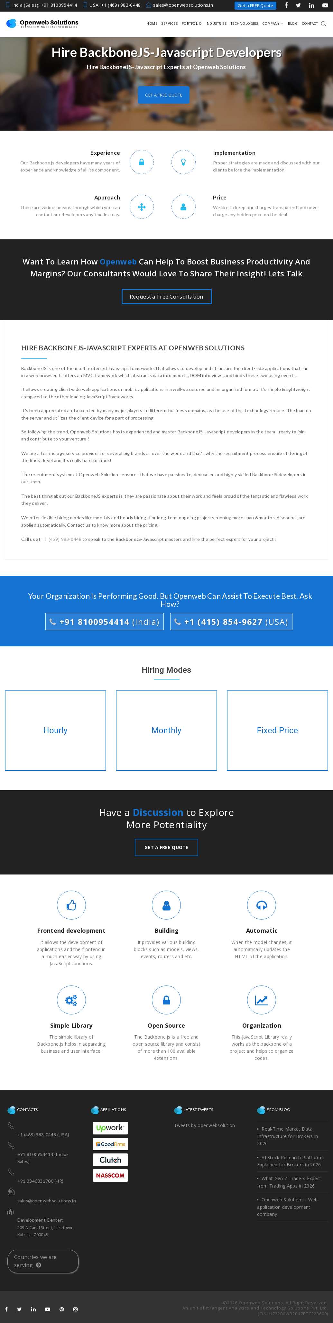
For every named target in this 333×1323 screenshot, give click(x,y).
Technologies (244, 23)
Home (151, 23)
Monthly (166, 730)
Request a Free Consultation (166, 296)
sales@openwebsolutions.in (183, 5)
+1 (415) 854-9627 (231, 621)
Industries (216, 23)
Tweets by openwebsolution (204, 1125)
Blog (293, 23)
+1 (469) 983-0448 (61, 539)
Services (169, 23)
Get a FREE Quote (255, 5)
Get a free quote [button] (163, 95)
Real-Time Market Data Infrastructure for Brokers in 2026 (287, 1136)
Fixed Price (277, 731)
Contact (310, 23)
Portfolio (192, 23)
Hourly (56, 730)
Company (272, 23)
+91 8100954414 (105, 621)
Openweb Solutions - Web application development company (287, 1207)
